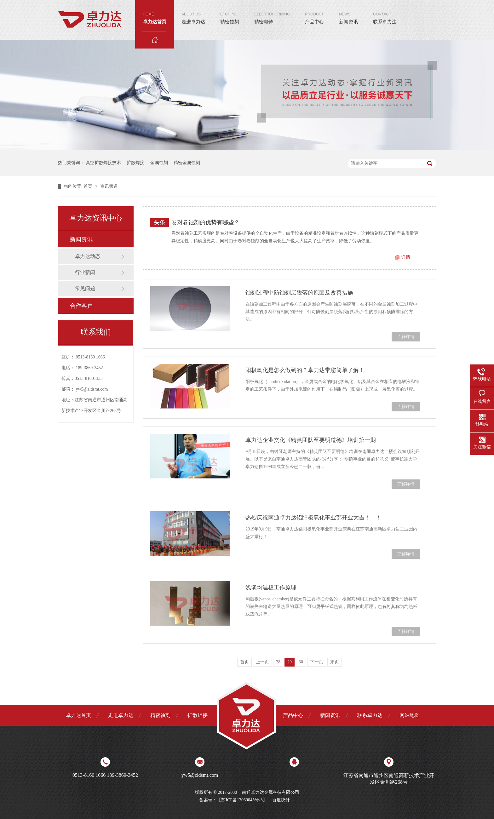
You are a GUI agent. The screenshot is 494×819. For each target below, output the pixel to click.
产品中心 (314, 12)
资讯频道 (109, 186)
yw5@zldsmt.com (92, 389)
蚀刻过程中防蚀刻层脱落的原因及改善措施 (299, 292)
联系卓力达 (385, 12)
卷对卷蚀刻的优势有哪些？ (205, 222)
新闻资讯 (348, 12)
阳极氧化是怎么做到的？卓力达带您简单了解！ (305, 370)
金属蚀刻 (159, 162)
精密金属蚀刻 (187, 162)
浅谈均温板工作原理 (270, 587)
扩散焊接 (135, 162)
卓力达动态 (87, 256)
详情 (405, 257)
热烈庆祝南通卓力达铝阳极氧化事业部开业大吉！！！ (313, 517)
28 (278, 662)
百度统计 (281, 800)
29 (289, 662)
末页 (334, 662)
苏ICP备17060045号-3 (241, 800)
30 (301, 662)
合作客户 (81, 306)
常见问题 (85, 288)
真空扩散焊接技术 (103, 162)
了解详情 (406, 336)
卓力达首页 (154, 21)
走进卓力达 (193, 12)
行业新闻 (85, 272)
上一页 (262, 662)
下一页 (316, 662)
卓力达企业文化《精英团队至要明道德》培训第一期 (310, 440)
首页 (88, 186)
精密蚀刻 (229, 12)
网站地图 (409, 715)
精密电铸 (272, 12)
